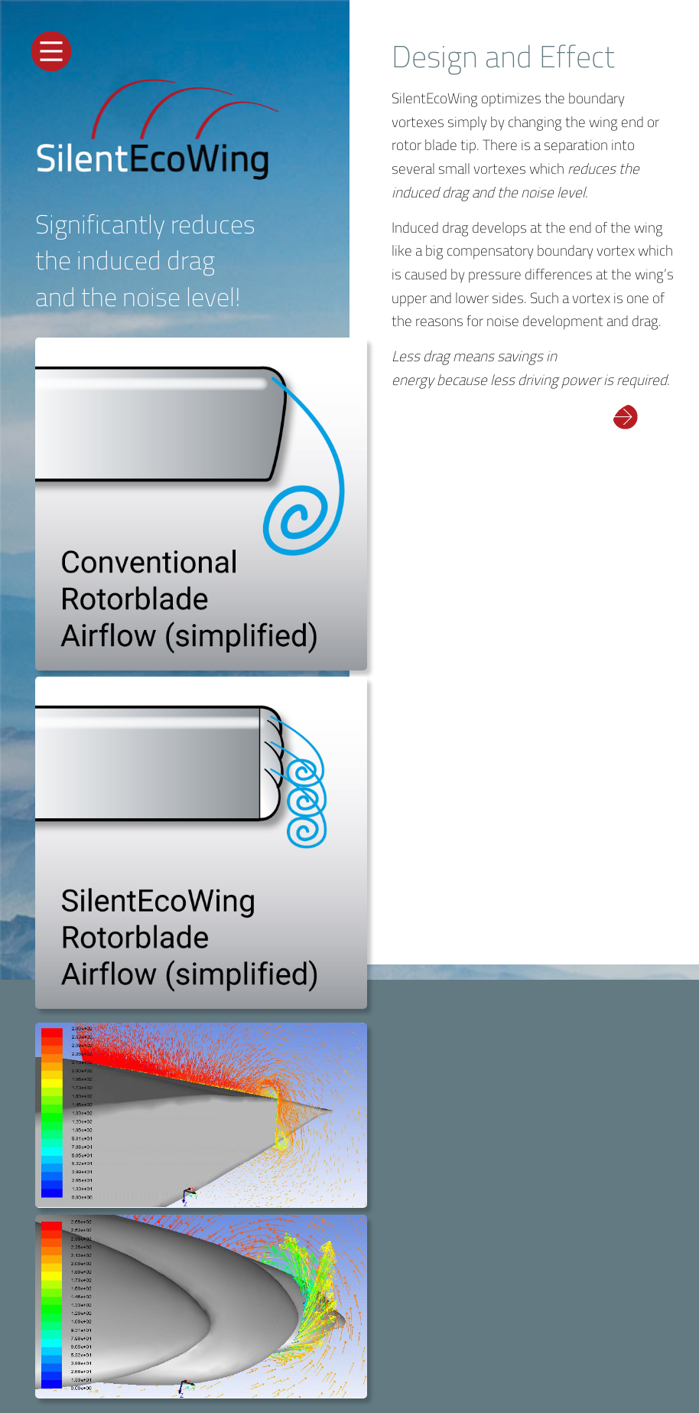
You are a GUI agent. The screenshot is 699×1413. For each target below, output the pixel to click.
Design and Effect (503, 56)
